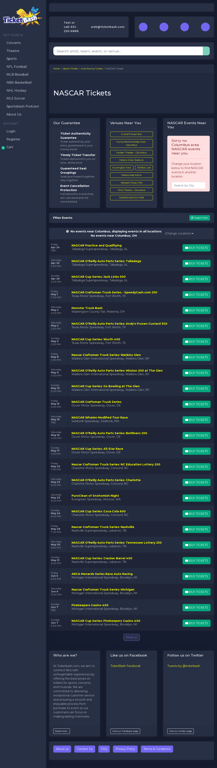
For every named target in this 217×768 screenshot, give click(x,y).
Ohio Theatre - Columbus (131, 190)
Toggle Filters (199, 217)
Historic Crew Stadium (131, 160)
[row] (131, 247)
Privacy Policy (125, 749)
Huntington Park (121, 167)
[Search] (128, 51)
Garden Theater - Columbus (131, 152)
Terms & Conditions (157, 749)
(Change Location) (179, 233)
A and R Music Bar (131, 134)
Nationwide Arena (131, 175)
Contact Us (85, 749)
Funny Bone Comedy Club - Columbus (131, 143)
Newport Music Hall (131, 182)
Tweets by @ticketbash (183, 666)
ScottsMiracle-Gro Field (131, 197)
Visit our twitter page (180, 731)
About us (62, 749)
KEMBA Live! (144, 167)
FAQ (104, 749)
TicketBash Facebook (125, 666)
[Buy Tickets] (196, 247)
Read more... (61, 731)
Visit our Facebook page (125, 731)
